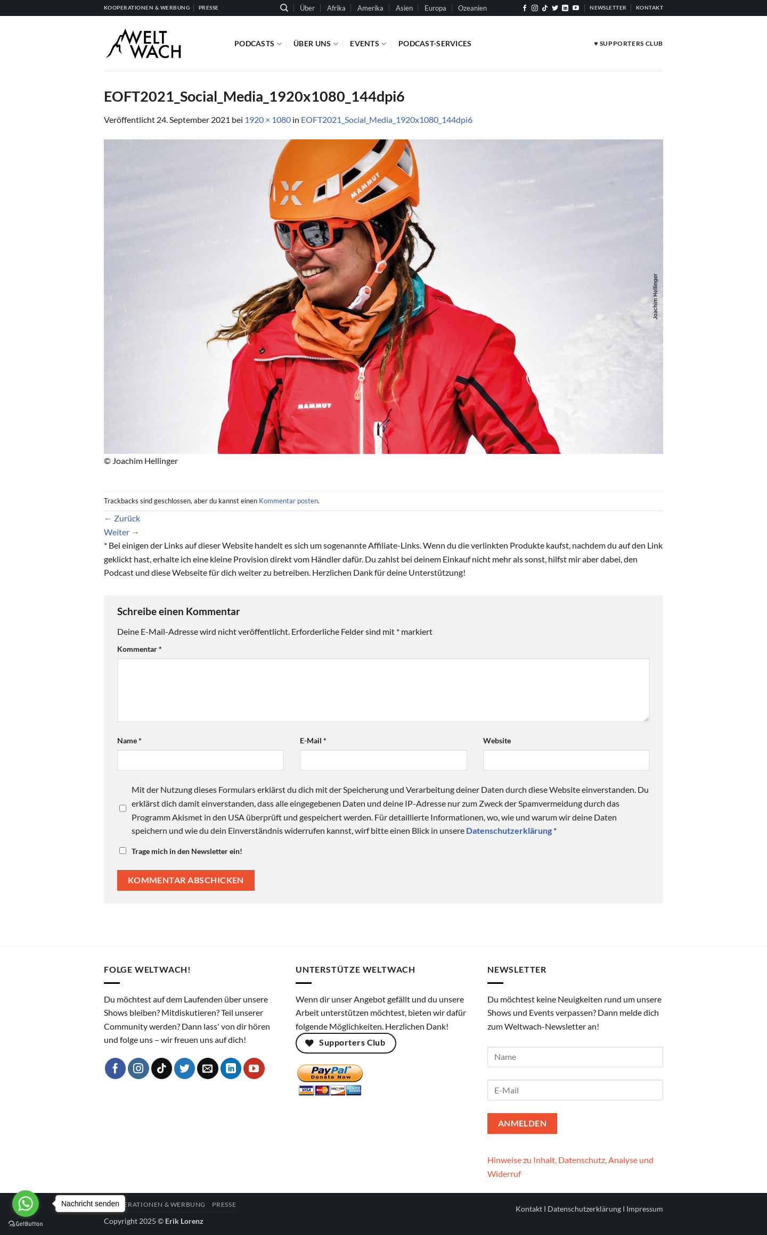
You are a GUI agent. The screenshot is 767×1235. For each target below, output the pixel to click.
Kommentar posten (288, 500)
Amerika (370, 8)
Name (129, 740)
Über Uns (315, 44)
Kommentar (139, 648)
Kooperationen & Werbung (155, 1204)
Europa (435, 8)
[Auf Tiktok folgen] (545, 8)
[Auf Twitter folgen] (555, 8)
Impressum (644, 1208)
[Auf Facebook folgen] (524, 8)
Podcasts (258, 44)
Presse (224, 1204)
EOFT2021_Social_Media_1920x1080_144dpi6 (386, 119)
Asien (404, 8)
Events (368, 44)
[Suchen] (284, 8)
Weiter (122, 532)
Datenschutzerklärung (584, 1208)
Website (497, 740)
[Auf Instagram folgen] (535, 8)
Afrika (336, 8)
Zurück (122, 518)
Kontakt (529, 1208)
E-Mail (313, 740)
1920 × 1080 (267, 119)
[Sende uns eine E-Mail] (207, 1068)
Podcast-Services (435, 43)
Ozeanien (472, 8)
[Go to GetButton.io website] (26, 1224)
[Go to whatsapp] (25, 1203)
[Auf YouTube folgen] (576, 8)
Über (307, 8)
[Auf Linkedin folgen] (565, 8)
